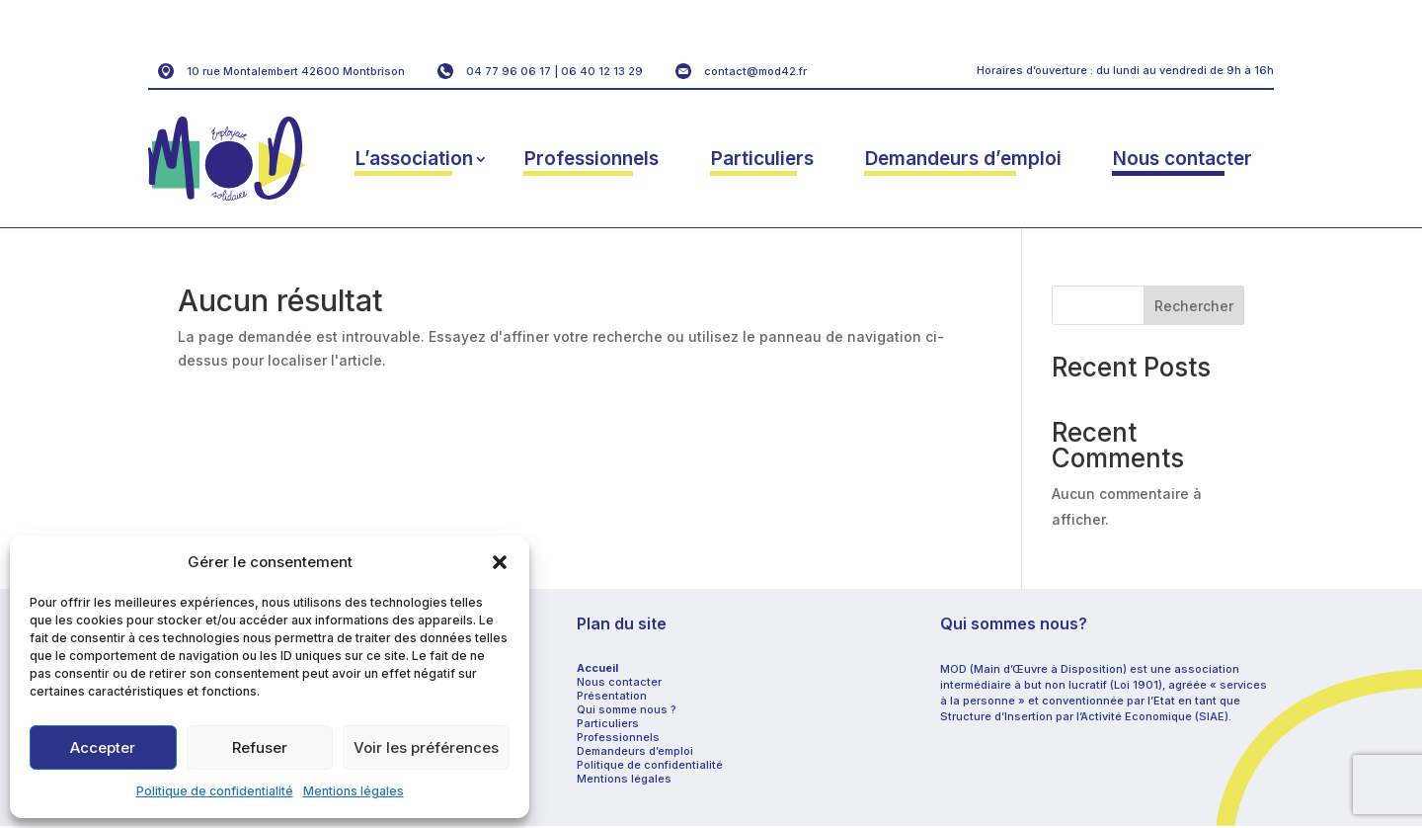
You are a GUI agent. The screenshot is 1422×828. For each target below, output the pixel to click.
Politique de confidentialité (214, 791)
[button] (500, 562)
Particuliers (762, 158)
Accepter (102, 747)
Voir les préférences (426, 747)
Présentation (612, 696)
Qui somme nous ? (626, 709)
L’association (414, 158)
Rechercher (1193, 305)
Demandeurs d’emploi (963, 158)
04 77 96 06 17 (508, 71)
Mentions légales (353, 791)
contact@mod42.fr (755, 71)
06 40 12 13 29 (602, 71)
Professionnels (591, 158)
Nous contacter (1182, 158)
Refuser (259, 747)
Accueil (597, 668)
